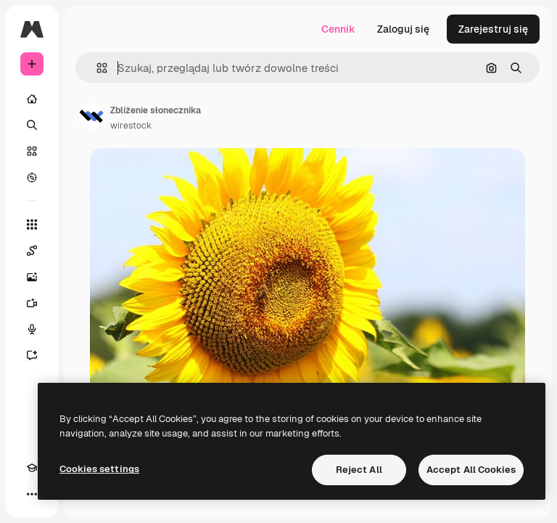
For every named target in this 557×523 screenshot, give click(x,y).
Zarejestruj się (493, 29)
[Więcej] (32, 494)
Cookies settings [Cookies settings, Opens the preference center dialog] (99, 469)
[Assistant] (32, 355)
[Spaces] (32, 250)
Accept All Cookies (471, 469)
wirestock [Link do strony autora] (131, 125)
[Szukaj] (32, 125)
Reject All (359, 469)
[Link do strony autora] (91, 116)
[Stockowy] (32, 151)
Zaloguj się (403, 29)
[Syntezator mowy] (32, 329)
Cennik (338, 29)
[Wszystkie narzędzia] (32, 224)
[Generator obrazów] (32, 276)
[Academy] (32, 467)
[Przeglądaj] (32, 177)
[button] (96, 67)
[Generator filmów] (32, 303)
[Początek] (32, 98)
